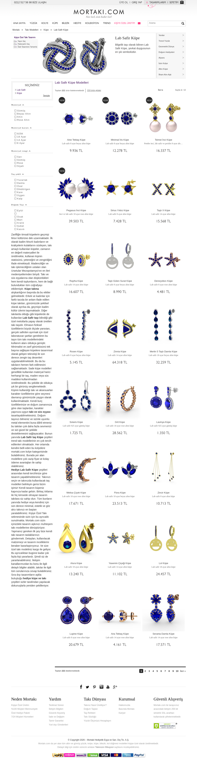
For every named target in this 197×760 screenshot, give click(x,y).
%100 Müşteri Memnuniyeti (24, 709)
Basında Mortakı (126, 709)
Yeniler (162, 35)
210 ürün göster (94, 90)
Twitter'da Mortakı (88, 687)
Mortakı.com (98, 13)
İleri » (183, 671)
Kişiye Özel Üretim (20, 705)
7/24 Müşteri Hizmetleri (22, 716)
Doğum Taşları (91, 709)
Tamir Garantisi (56, 720)
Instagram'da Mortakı (101, 687)
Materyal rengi (21, 151)
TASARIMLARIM (155, 2)
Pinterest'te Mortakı (94, 687)
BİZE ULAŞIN (39, 2)
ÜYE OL (123, 2)
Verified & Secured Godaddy (165, 726)
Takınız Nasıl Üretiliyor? (95, 705)
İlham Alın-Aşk (165, 74)
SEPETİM (173, 2)
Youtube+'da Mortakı (108, 687)
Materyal (17, 105)
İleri (161, 89)
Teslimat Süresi (56, 705)
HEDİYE (77, 23)
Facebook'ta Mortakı (81, 687)
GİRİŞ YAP (137, 2)
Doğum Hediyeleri (166, 52)
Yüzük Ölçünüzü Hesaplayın (97, 720)
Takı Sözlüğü (90, 716)
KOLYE (44, 23)
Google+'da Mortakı (116, 687)
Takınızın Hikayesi (104, 747)
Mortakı (16, 30)
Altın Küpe (163, 69)
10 (177, 671)
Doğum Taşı (19, 205)
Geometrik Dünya (166, 46)
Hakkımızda (124, 705)
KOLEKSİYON (92, 23)
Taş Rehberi (89, 713)
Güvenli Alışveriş (57, 713)
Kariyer (122, 713)
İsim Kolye (163, 63)
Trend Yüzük (164, 41)
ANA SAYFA (19, 23)
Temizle (46, 95)
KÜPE (55, 23)
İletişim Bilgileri (56, 709)
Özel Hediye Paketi (20, 713)
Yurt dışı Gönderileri (58, 724)
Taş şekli (17, 174)
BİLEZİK (65, 23)
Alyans (162, 58)
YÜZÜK (33, 23)
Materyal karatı (21, 128)
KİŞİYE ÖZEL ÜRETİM (124, 23)
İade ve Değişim (56, 716)
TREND (107, 23)
